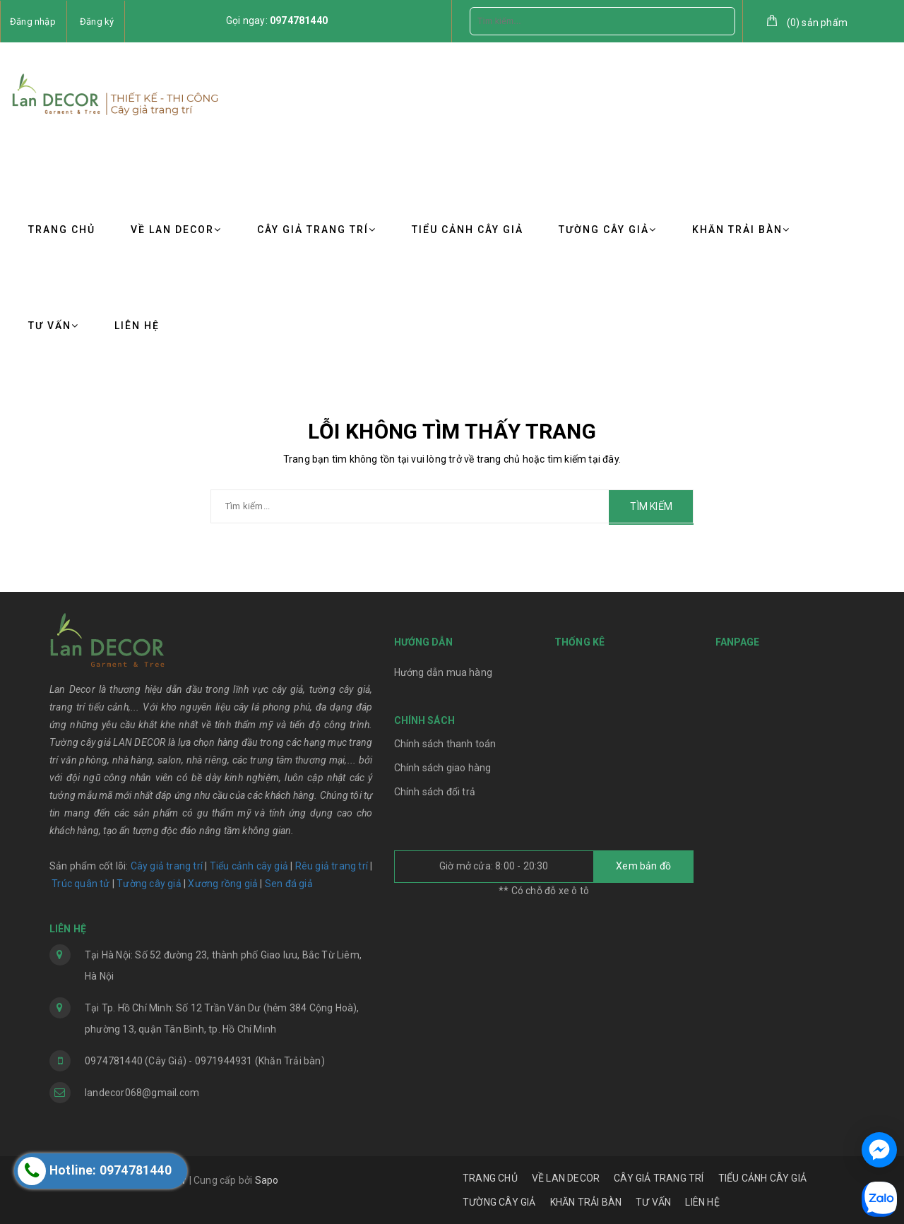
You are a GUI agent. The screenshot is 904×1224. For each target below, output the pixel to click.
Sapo (267, 1180)
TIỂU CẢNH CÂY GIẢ (467, 229)
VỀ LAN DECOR (176, 229)
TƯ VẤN (53, 325)
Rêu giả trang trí (331, 866)
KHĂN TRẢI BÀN (741, 229)
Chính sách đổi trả (435, 791)
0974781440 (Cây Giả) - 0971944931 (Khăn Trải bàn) (205, 1060)
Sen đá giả (289, 883)
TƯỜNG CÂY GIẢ (608, 229)
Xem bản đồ (643, 866)
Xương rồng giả (223, 883)
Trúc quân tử (80, 883)
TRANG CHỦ (61, 229)
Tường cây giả (148, 883)
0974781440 (299, 20)
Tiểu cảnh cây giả (249, 866)
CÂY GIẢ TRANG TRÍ (316, 229)
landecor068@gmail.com (142, 1092)
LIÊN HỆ (137, 325)
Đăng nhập (33, 21)
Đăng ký (97, 21)
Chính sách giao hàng (443, 767)
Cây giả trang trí (167, 866)
